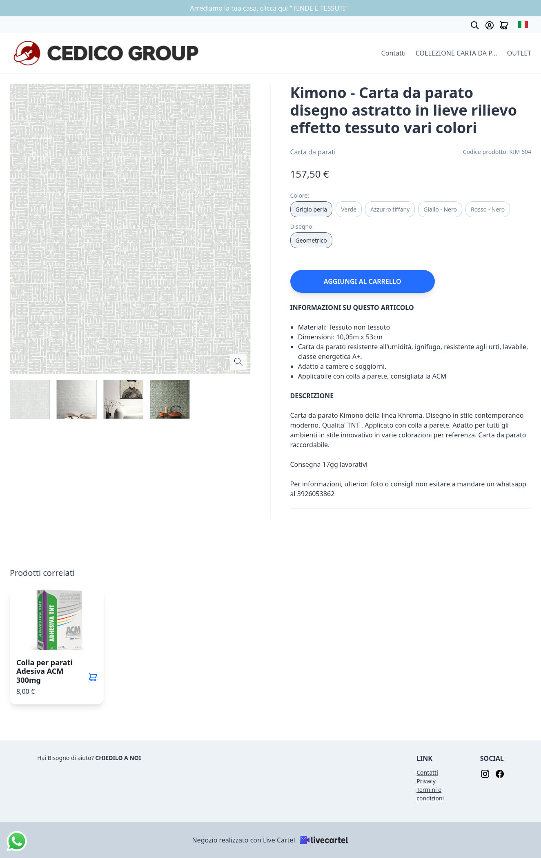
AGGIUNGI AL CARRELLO (362, 281)
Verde (348, 209)
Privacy (426, 781)
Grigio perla (311, 209)
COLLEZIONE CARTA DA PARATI (456, 53)
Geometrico (311, 240)
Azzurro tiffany (390, 209)
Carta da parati (313, 151)
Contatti (393, 53)
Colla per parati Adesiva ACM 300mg (44, 671)
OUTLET (519, 53)
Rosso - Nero (488, 209)
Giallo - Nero (440, 209)
